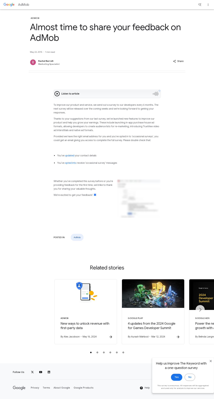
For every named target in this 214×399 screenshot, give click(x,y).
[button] (178, 61)
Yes (171, 384)
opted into (70, 163)
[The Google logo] (19, 387)
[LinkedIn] (48, 372)
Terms (46, 387)
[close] (205, 368)
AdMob (23, 5)
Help (145, 388)
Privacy (35, 387)
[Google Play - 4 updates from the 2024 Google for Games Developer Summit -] (145, 312)
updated (69, 155)
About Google (62, 387)
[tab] (91, 353)
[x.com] (32, 372)
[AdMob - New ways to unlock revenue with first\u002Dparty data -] (68, 312)
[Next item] (200, 310)
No (184, 384)
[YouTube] (40, 372)
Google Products (84, 387)
